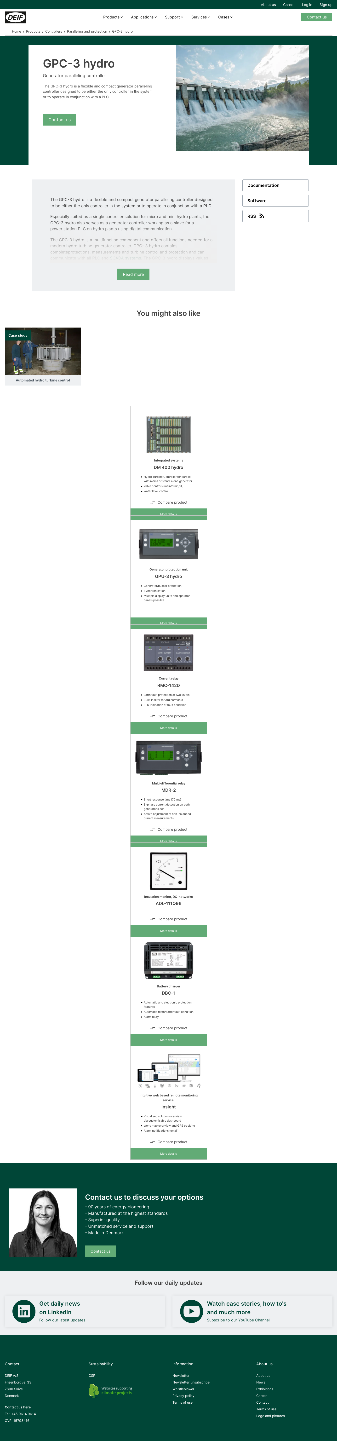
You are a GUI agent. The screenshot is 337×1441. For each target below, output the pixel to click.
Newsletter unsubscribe (191, 1382)
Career (289, 4)
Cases (223, 17)
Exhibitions (264, 1389)
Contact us (317, 17)
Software (257, 200)
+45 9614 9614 (23, 1414)
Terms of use (182, 1402)
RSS (256, 215)
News (260, 1382)
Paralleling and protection (87, 31)
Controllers (53, 31)
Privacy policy (183, 1396)
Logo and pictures (270, 1416)
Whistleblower (183, 1389)
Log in (307, 4)
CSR (92, 1375)
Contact (262, 1402)
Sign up (326, 4)
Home (16, 31)
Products (111, 17)
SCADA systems (125, 258)
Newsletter (180, 1375)
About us (268, 4)
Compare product (168, 502)
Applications (142, 17)
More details (168, 514)
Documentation (263, 185)
